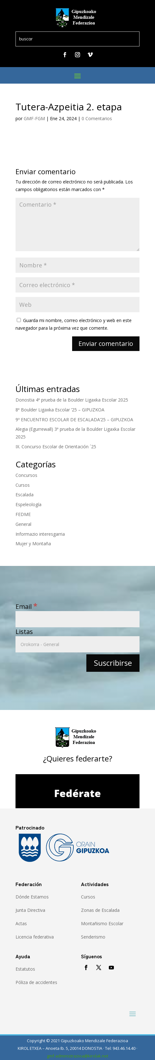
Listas (24, 631)
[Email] (78, 619)
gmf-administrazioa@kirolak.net (77, 1056)
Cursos (23, 485)
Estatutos (25, 969)
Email (26, 606)
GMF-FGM (34, 118)
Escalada (25, 495)
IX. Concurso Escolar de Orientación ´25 (56, 447)
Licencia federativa (35, 937)
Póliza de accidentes (36, 982)
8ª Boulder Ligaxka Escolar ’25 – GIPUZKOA (60, 410)
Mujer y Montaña (33, 543)
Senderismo (93, 937)
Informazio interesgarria (40, 534)
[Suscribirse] (113, 663)
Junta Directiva (30, 910)
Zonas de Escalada (100, 910)
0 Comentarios (97, 118)
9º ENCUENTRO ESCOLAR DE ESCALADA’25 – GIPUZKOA (74, 419)
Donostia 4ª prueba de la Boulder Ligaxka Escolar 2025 (72, 400)
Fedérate (77, 793)
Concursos (26, 475)
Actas (21, 923)
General (23, 524)
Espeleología (28, 504)
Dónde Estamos (32, 897)
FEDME (23, 514)
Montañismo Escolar (102, 923)
